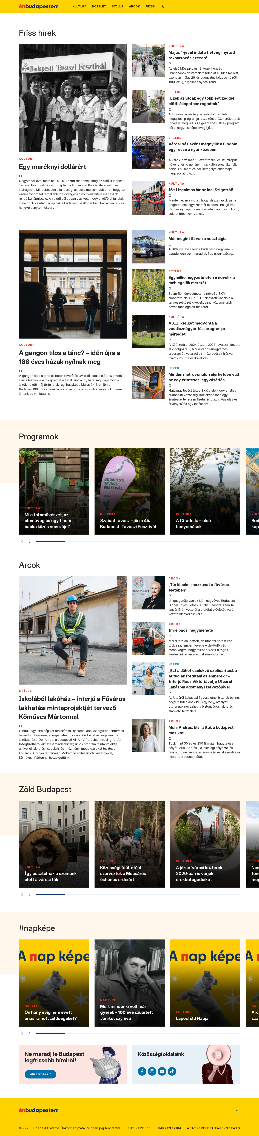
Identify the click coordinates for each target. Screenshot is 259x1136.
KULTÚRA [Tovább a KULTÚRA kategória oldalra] (27, 158)
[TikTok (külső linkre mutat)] (172, 1071)
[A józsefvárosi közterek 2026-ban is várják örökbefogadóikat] (205, 844)
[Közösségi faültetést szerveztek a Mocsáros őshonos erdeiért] (129, 844)
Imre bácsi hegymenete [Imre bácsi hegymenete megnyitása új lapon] (191, 630)
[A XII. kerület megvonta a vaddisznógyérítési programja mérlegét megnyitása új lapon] (148, 331)
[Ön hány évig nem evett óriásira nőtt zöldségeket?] (54, 983)
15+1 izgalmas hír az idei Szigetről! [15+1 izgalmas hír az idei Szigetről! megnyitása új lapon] (201, 189)
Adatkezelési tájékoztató (213, 1128)
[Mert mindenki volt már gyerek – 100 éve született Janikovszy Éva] (129, 983)
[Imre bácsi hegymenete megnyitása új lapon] (148, 638)
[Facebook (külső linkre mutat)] (142, 1071)
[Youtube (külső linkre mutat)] (162, 1071)
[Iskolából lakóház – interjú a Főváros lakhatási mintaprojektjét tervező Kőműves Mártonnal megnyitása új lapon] (73, 630)
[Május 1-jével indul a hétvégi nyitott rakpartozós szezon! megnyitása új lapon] (148, 60)
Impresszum (169, 1128)
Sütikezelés (139, 1128)
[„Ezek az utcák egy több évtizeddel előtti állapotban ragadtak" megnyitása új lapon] (148, 106)
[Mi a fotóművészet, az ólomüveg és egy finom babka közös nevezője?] (54, 491)
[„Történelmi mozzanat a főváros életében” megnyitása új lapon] (148, 592)
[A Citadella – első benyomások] (205, 491)
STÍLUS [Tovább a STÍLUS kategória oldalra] (175, 92)
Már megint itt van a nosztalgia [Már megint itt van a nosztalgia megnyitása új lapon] (198, 238)
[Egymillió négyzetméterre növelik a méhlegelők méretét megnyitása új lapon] (148, 285)
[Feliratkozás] (40, 1074)
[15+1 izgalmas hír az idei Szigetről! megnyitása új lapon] (148, 198)
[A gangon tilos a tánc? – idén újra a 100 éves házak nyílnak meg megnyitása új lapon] (73, 284)
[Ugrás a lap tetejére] (237, 1110)
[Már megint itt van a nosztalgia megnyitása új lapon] (148, 246)
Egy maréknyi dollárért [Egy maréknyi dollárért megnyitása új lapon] (52, 167)
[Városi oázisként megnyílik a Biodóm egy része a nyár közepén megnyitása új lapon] (148, 152)
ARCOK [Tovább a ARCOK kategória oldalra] (175, 578)
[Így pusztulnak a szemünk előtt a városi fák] (54, 844)
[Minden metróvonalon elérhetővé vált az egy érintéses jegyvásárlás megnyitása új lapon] (148, 382)
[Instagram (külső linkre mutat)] (152, 1071)
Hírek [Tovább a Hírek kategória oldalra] (174, 368)
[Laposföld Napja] (205, 983)
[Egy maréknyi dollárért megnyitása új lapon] (73, 98)
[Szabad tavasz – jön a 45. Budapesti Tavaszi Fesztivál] (129, 491)
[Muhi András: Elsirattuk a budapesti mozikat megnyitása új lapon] (148, 735)
